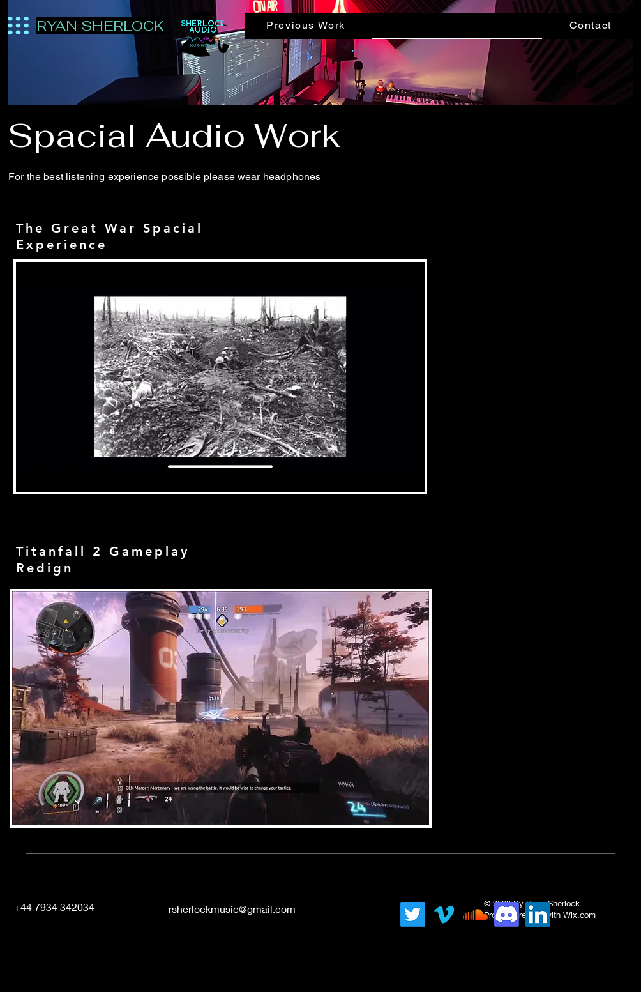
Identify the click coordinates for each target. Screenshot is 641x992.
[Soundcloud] (475, 914)
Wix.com (579, 915)
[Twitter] (412, 914)
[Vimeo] (444, 914)
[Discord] (506, 914)
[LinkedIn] (332, 908)
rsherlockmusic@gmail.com (232, 909)
